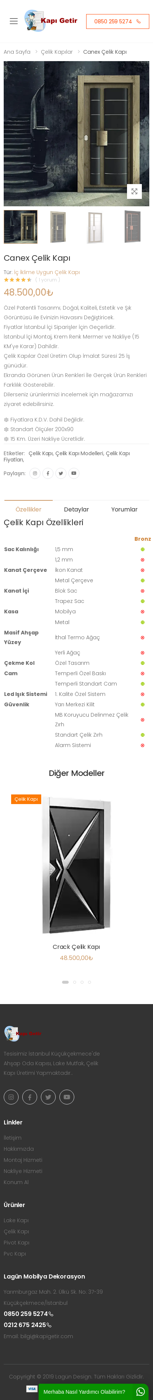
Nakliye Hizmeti (23, 1171)
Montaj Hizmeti (23, 1160)
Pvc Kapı (15, 1253)
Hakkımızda (19, 1149)
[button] (65, 982)
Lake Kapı (16, 1220)
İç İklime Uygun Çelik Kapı (47, 272)
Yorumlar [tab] (124, 509)
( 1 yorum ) (47, 279)
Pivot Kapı (16, 1242)
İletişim (13, 1137)
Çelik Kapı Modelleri (79, 453)
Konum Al (16, 1182)
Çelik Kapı (41, 453)
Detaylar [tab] (76, 509)
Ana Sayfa (17, 52)
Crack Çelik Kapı (76, 947)
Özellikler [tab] (29, 509)
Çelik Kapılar (57, 52)
